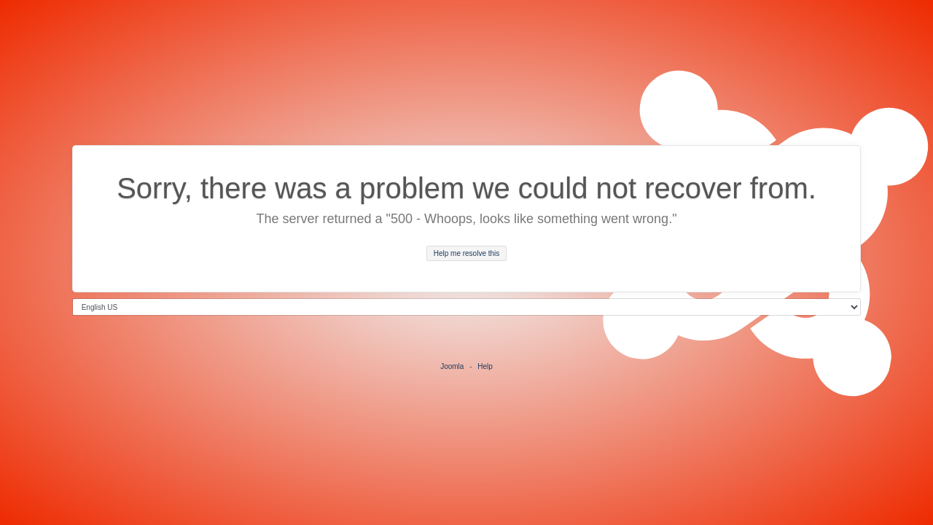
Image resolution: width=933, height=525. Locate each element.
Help (485, 366)
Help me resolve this (467, 253)
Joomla (452, 366)
